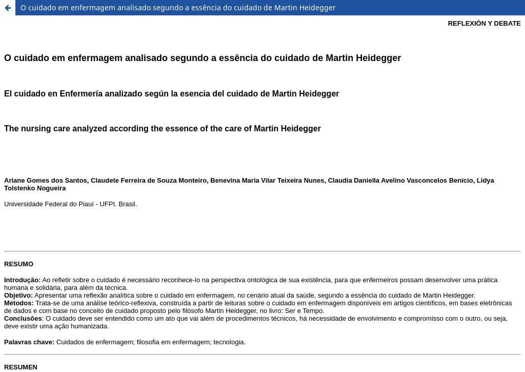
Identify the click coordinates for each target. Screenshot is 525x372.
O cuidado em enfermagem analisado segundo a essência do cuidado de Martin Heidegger (178, 7)
